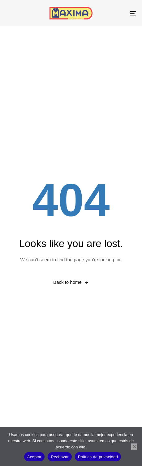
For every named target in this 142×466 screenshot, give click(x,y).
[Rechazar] (134, 446)
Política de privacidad (98, 457)
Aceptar (34, 457)
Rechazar (60, 457)
